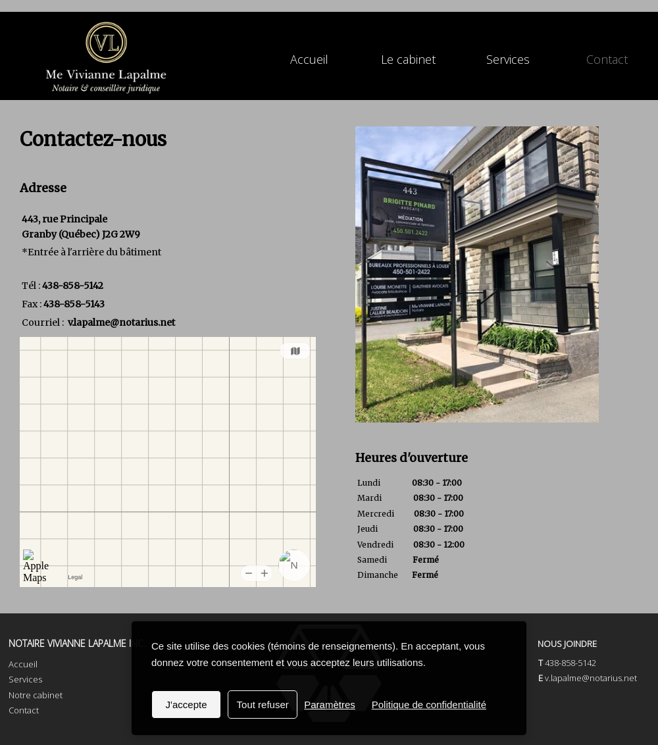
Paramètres (329, 704)
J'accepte (186, 704)
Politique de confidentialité (429, 704)
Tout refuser (263, 704)
